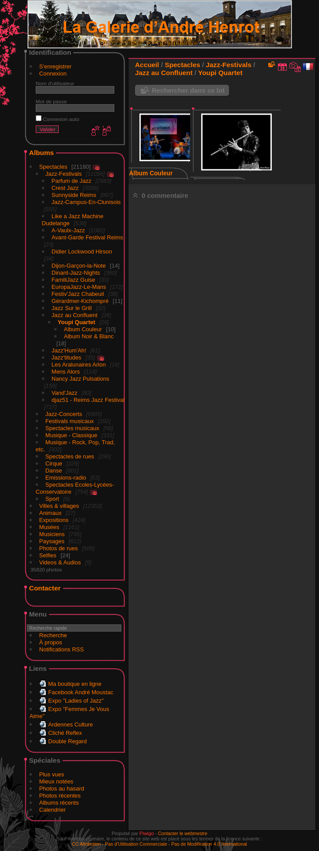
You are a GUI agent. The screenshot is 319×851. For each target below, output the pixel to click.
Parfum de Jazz (71, 181)
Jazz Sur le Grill (72, 308)
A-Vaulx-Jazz (68, 230)
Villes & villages (59, 506)
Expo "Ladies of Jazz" (76, 700)
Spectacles (53, 166)
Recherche (53, 635)
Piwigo (146, 833)
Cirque (53, 463)
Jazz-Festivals (63, 173)
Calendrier (52, 809)
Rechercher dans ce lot (188, 90)
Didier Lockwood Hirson (82, 251)
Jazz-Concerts (63, 414)
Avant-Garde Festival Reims (87, 237)
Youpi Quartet (76, 322)
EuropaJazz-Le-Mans (79, 287)
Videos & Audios (60, 562)
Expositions (53, 520)
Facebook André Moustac (80, 692)
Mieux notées (56, 781)
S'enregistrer (55, 66)
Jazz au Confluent (75, 315)
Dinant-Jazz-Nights (76, 272)
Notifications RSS (61, 649)
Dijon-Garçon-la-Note (79, 265)
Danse (53, 470)
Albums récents (59, 802)
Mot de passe (51, 101)
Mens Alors (66, 371)
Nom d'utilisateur (55, 83)
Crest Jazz (65, 188)
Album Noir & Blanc (89, 336)
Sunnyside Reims (74, 195)
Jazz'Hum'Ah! (69, 350)
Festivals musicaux (69, 421)
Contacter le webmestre (182, 833)
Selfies (47, 555)
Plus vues (51, 774)
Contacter (45, 588)
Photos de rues (58, 548)
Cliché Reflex (65, 733)
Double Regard (67, 741)
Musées (49, 527)
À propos (50, 642)
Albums (41, 152)
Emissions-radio (65, 477)
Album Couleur (83, 329)
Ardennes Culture (70, 724)
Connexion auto (57, 119)
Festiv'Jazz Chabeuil (78, 294)
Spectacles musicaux (72, 428)
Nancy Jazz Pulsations (80, 378)
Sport (52, 498)
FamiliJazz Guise (73, 279)
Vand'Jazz (65, 393)
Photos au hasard (61, 788)
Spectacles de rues (69, 456)
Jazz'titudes (67, 357)
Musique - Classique (71, 435)
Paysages (51, 541)
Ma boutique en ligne (74, 684)
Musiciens (52, 534)
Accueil (147, 64)
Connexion (53, 73)
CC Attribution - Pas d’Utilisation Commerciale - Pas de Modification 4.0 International (159, 844)
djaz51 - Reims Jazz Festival (88, 400)
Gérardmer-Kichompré (80, 301)
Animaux (50, 513)
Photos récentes (60, 795)
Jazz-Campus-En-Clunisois (86, 202)
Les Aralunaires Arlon (79, 364)
